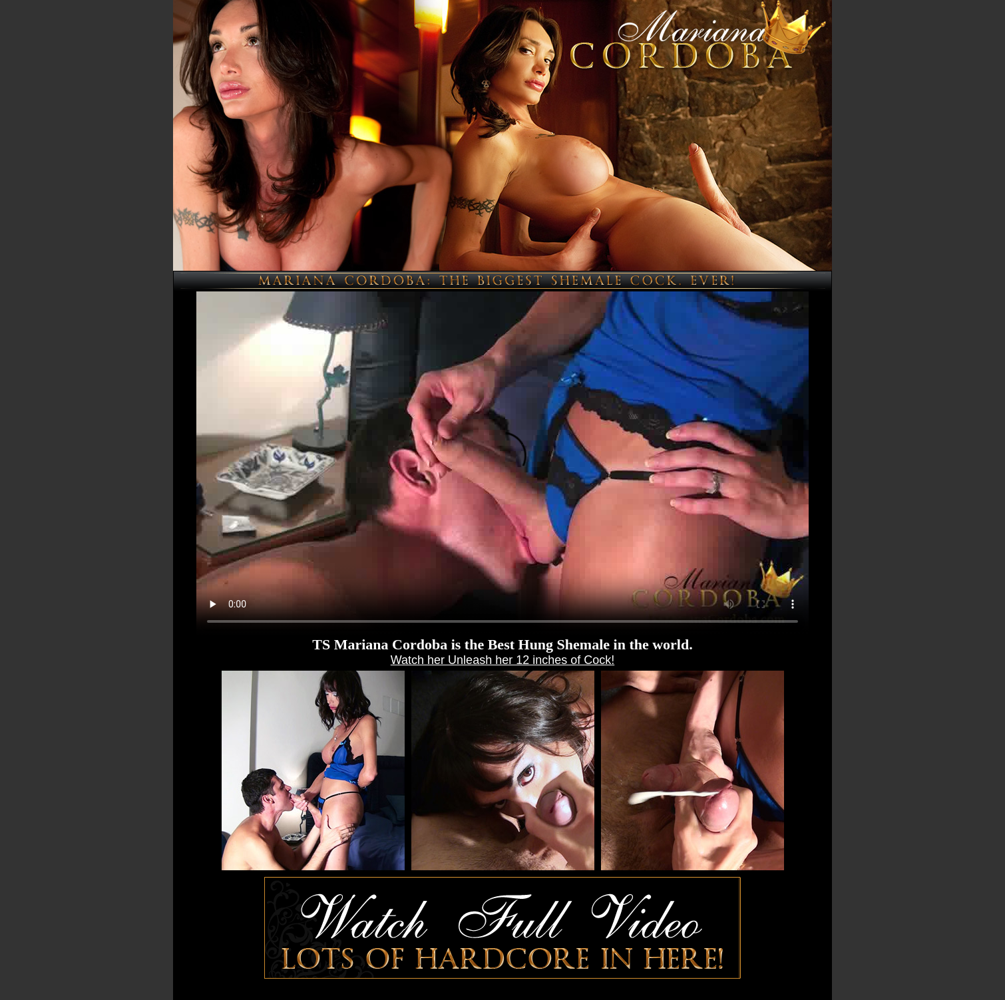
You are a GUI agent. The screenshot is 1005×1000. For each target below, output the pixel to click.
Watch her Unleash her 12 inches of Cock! (503, 660)
